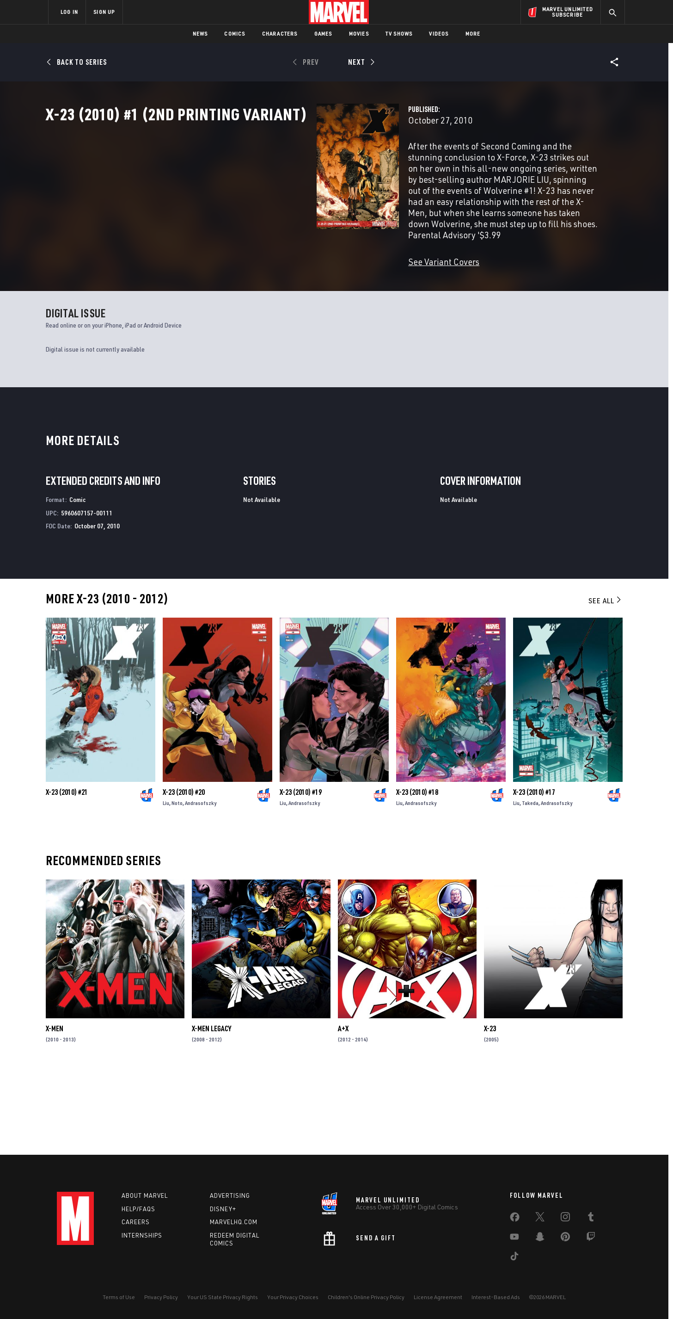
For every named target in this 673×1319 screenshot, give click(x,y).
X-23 (490, 1110)
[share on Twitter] (540, 1218)
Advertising (230, 1195)
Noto (177, 885)
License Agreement (438, 1297)
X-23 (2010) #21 (67, 874)
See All (605, 682)
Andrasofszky (200, 885)
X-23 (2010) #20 (184, 874)
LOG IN (69, 11)
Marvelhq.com (233, 1222)
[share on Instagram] (565, 1218)
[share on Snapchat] (540, 1238)
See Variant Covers (254, 258)
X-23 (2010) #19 (301, 874)
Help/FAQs (138, 1209)
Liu (166, 885)
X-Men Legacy (211, 1110)
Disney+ (223, 1209)
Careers (136, 1222)
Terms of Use (119, 1297)
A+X (343, 1110)
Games (323, 33)
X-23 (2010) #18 (417, 874)
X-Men (54, 1110)
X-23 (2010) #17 (534, 874)
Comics (234, 33)
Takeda (530, 885)
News (200, 33)
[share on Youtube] (514, 1238)
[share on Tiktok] (514, 1258)
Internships (142, 1235)
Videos (438, 33)
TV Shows (399, 33)
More (473, 33)
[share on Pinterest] (565, 1238)
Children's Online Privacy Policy (366, 1297)
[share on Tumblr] (590, 1218)
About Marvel (145, 1195)
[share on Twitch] (590, 1238)
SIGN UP (104, 11)
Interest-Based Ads (495, 1297)
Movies (359, 33)
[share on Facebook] (515, 1219)
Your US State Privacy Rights (222, 1297)
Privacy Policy (161, 1297)
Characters (280, 33)
